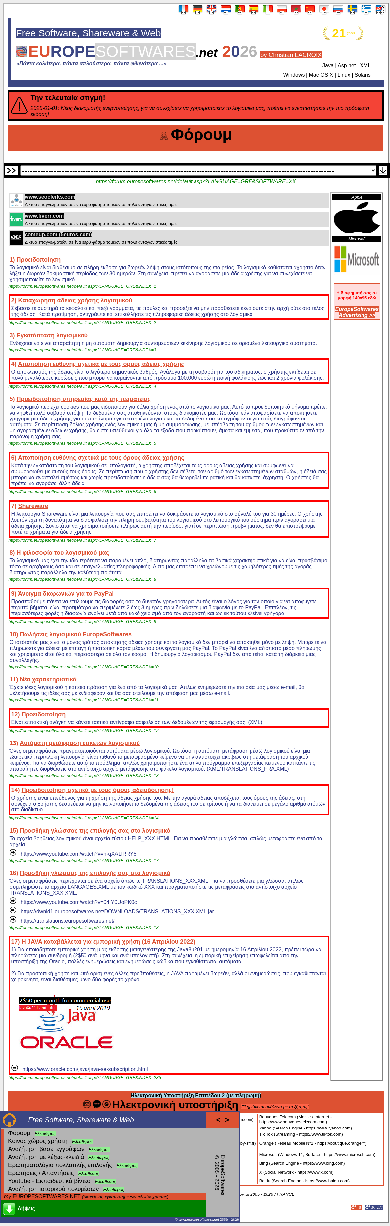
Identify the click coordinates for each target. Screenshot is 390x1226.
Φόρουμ (19, 1132)
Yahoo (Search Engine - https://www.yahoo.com (305, 1128)
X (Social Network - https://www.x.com (295, 1172)
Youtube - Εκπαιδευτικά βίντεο (49, 1180)
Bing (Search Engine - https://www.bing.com (301, 1163)
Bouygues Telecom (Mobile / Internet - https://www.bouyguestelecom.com (295, 1119)
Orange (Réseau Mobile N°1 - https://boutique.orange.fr (312, 1143)
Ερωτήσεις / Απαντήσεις (41, 1172)
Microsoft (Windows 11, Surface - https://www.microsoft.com (316, 1154)
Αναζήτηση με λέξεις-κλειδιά (46, 1156)
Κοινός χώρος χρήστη (38, 1140)
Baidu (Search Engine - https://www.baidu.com (303, 1180)
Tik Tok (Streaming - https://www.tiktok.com (300, 1134)
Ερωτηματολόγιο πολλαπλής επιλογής (60, 1164)
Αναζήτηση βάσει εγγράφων (46, 1148)
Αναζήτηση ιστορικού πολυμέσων (53, 1188)
